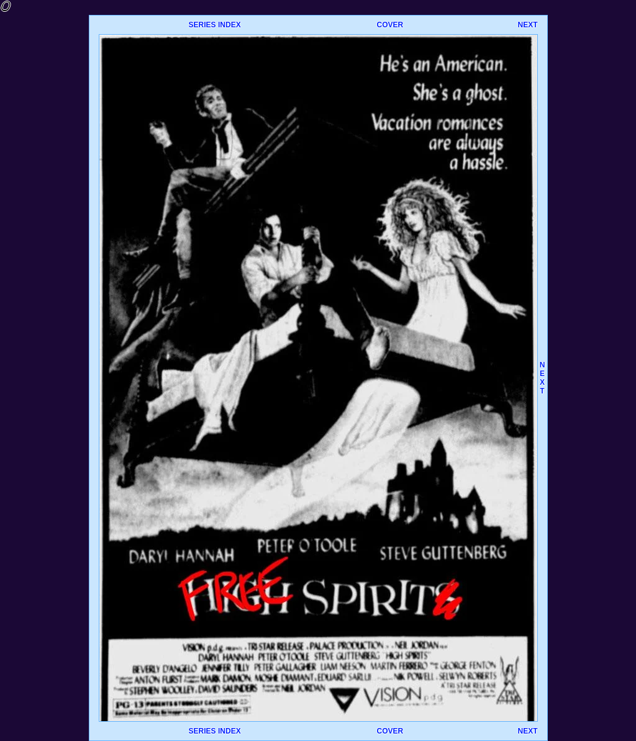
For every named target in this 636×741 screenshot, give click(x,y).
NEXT (527, 24)
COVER (389, 24)
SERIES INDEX (215, 24)
